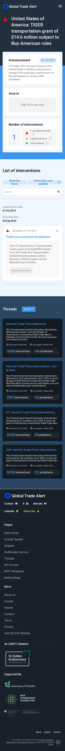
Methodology (12, 577)
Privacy (8, 627)
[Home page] (20, 6)
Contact (9, 614)
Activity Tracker (13, 539)
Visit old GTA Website (17, 633)
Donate (8, 601)
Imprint (8, 607)
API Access (11, 565)
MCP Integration (14, 571)
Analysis (9, 545)
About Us (9, 595)
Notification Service (16, 552)
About (38, 732)
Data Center (11, 533)
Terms (8, 620)
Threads (9, 558)
